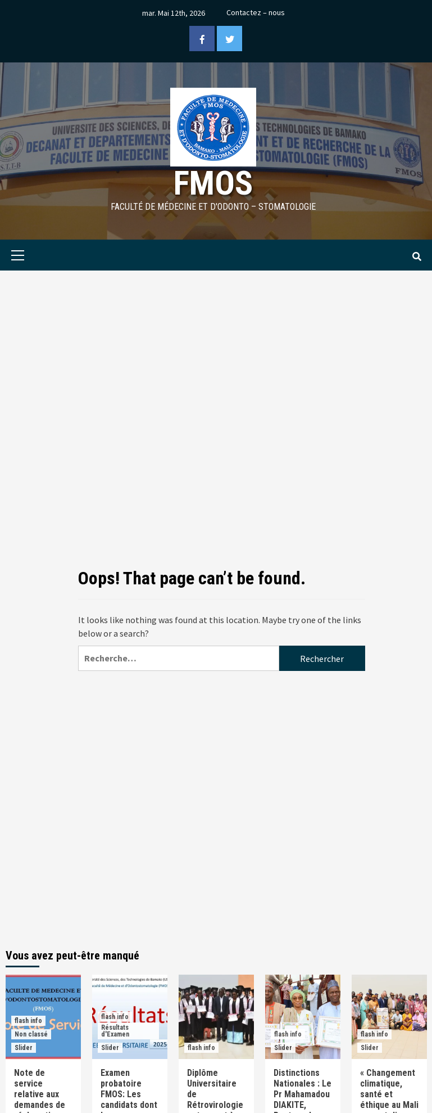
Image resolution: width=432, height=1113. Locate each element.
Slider (24, 1048)
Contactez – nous (255, 12)
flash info (28, 1021)
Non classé (31, 1034)
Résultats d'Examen (115, 1031)
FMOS (213, 183)
